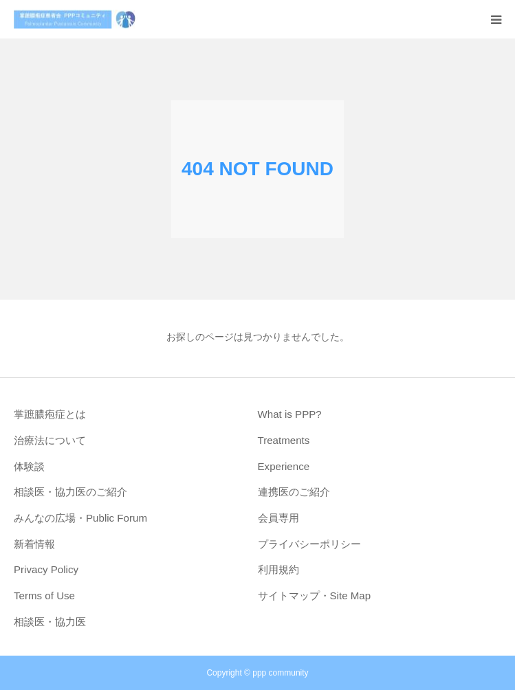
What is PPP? (290, 414)
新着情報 (34, 544)
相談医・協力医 (50, 621)
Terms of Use (44, 595)
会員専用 (278, 518)
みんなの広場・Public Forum (80, 518)
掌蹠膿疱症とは (50, 414)
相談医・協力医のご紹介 (70, 492)
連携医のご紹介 (294, 492)
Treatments (284, 440)
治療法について (50, 440)
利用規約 (278, 569)
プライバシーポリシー (309, 544)
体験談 (29, 466)
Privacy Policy (46, 569)
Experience (284, 466)
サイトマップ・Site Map (314, 595)
